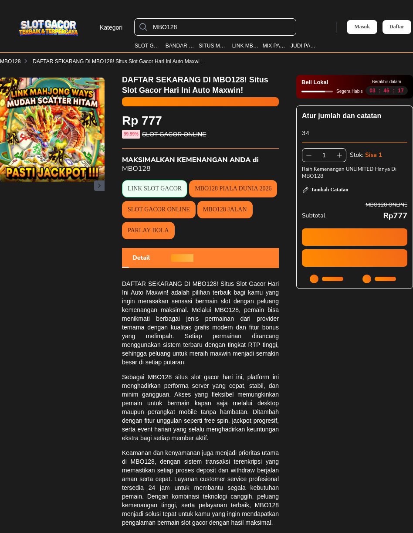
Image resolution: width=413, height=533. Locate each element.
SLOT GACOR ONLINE (159, 209)
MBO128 (10, 61)
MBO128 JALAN (225, 209)
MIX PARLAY (275, 46)
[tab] (141, 258)
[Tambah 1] (339, 155)
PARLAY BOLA (148, 230)
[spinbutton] (324, 155)
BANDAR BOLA (180, 46)
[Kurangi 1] (309, 155)
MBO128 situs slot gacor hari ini (195, 376)
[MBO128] (222, 27)
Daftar (396, 27)
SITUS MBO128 (213, 46)
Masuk (361, 27)
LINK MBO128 (245, 46)
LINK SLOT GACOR (155, 188)
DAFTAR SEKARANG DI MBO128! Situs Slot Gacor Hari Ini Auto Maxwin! (123, 61)
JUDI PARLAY (304, 46)
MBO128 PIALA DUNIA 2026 (233, 188)
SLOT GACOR (148, 46)
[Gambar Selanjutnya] (99, 185)
